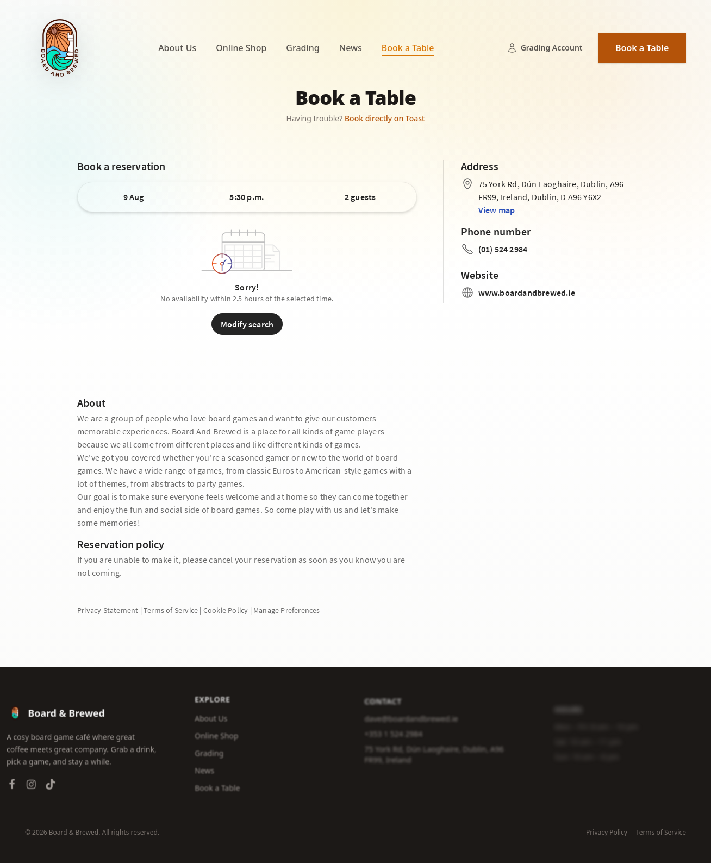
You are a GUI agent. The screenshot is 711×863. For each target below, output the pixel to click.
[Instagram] (31, 786)
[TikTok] (50, 786)
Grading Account (545, 47)
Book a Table (408, 48)
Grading (302, 48)
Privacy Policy (606, 832)
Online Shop (241, 48)
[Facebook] (12, 786)
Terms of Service (661, 832)
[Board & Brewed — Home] (60, 48)
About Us (177, 48)
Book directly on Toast (385, 118)
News (350, 48)
